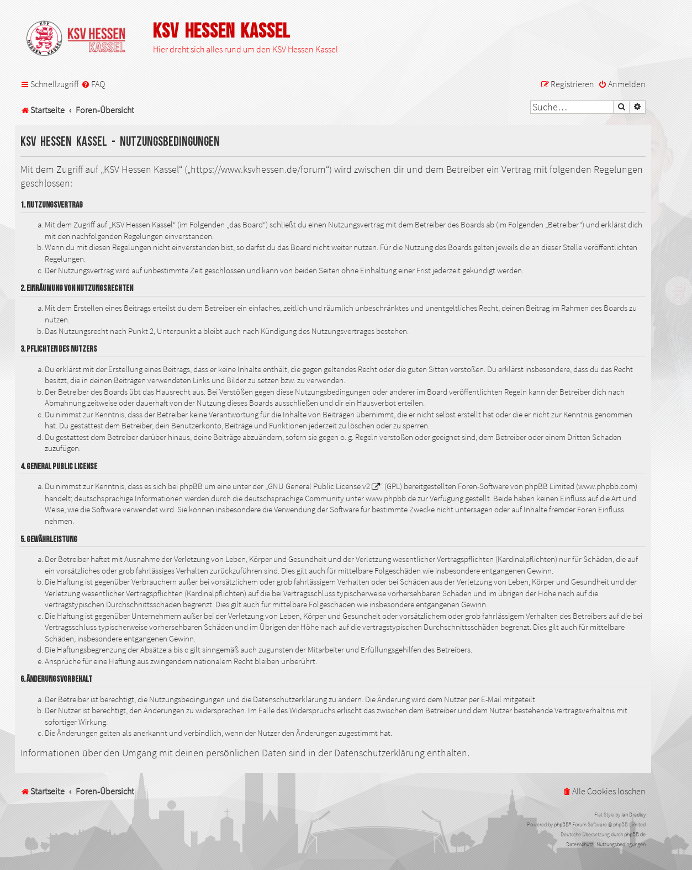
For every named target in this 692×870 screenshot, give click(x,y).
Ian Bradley (633, 814)
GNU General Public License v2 (319, 486)
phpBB (561, 824)
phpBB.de (635, 834)
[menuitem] (93, 84)
